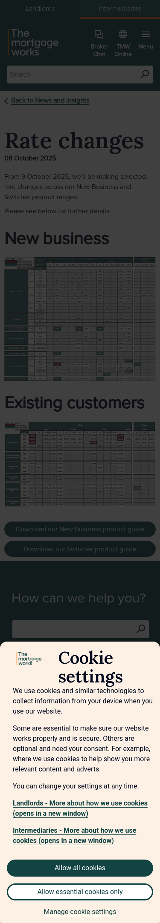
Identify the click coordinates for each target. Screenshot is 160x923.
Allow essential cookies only (79, 892)
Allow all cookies (80, 868)
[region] (80, 782)
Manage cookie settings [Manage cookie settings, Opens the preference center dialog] (80, 912)
